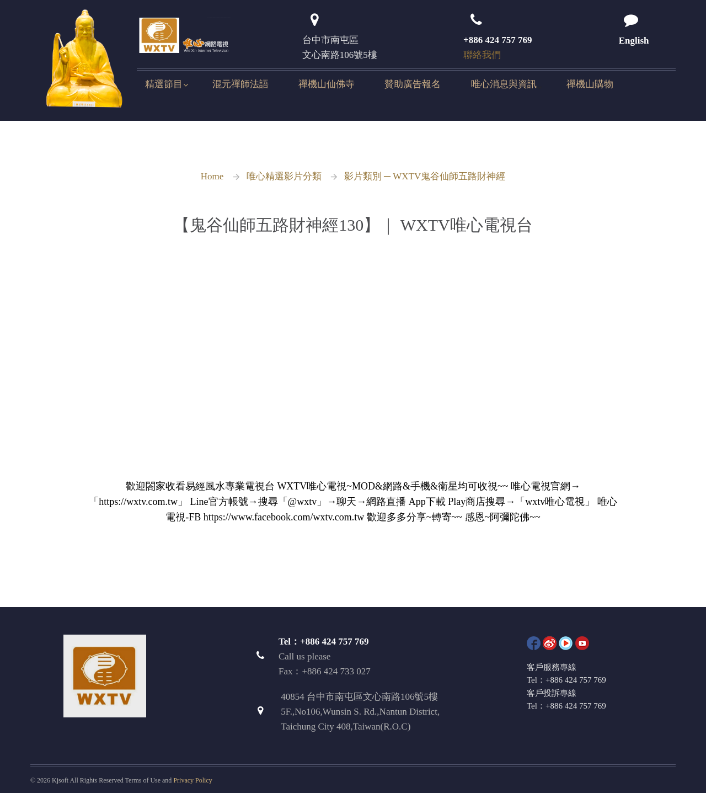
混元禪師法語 (240, 84)
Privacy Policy (192, 780)
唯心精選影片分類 (284, 176)
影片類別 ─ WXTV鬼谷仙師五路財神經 (425, 176)
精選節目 (164, 84)
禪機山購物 (589, 84)
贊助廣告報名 (412, 84)
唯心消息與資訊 (504, 84)
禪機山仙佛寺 (326, 84)
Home (212, 176)
